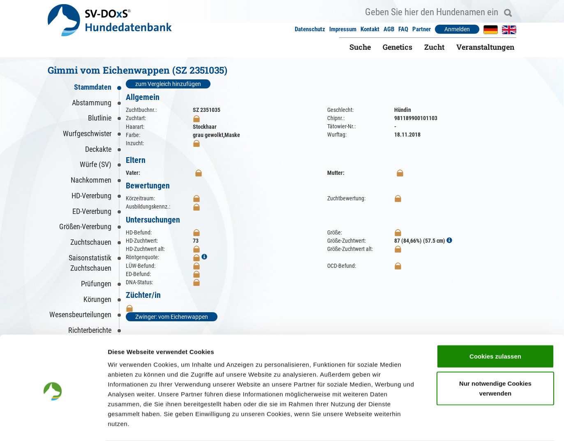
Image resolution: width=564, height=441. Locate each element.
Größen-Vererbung (85, 226)
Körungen (97, 299)
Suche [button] (360, 47)
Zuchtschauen (90, 242)
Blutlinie (99, 118)
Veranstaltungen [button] (485, 47)
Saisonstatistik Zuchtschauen (90, 263)
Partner (421, 29)
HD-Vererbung (91, 195)
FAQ (403, 29)
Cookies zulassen (495, 323)
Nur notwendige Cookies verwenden (495, 356)
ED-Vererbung (91, 211)
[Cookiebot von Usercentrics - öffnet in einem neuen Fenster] (53, 425)
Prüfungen (96, 283)
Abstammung (91, 102)
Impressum (342, 29)
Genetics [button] (397, 47)
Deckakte (98, 149)
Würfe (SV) (95, 164)
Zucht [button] (434, 47)
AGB (389, 29)
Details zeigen (437, 424)
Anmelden (457, 29)
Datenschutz (310, 29)
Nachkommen (91, 180)
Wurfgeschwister (87, 133)
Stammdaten (92, 87)
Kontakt (370, 29)
